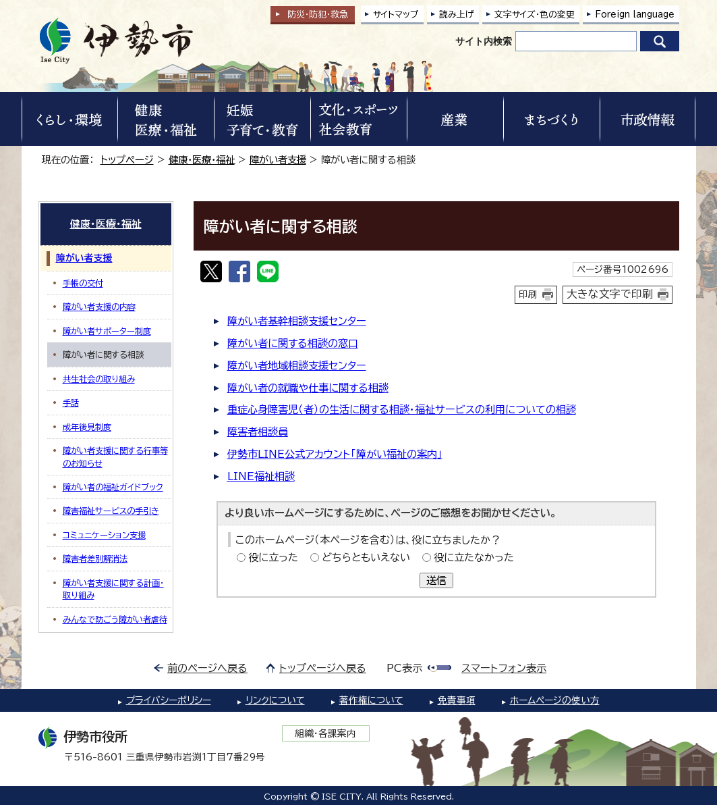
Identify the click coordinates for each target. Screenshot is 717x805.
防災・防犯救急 (317, 14)
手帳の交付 (83, 283)
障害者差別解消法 (95, 558)
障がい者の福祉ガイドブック (113, 487)
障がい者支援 (278, 160)
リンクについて (275, 700)
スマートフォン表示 (503, 668)
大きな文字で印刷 (610, 293)
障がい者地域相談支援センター (296, 366)
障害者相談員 (257, 432)
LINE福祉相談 (261, 476)
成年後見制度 (87, 427)
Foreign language (635, 14)
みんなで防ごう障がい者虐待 (115, 619)
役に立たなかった (474, 557)
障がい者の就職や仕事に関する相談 (308, 388)
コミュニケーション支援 (104, 535)
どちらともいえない (366, 557)
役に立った (273, 557)
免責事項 (457, 700)
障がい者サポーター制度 (107, 331)
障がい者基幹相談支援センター (296, 321)
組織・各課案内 (325, 733)
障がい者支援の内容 (99, 307)
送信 (436, 580)
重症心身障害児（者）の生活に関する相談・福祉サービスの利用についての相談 (401, 410)
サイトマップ (396, 14)
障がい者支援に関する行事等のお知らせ (115, 456)
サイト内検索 (483, 41)
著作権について (371, 700)
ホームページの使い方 (555, 700)
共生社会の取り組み (99, 379)
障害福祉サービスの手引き (111, 511)
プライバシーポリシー (168, 700)
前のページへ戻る (207, 668)
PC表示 (404, 668)
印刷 (528, 294)
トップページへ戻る (322, 668)
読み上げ (456, 14)
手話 (71, 402)
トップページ (127, 160)
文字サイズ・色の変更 (534, 14)
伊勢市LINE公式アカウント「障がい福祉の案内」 (334, 454)
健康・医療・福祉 (202, 160)
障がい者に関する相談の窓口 (292, 343)
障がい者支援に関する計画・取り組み (113, 589)
